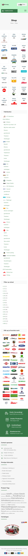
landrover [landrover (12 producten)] (18, 502)
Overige (6, 197)
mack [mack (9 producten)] (6, 504)
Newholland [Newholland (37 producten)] (16, 509)
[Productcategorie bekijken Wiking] (24, 101)
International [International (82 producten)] (16, 498)
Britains (6, 122)
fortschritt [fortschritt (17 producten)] (3, 498)
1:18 (4, 295)
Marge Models (8, 183)
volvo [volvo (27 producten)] (10, 513)
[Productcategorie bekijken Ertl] (14, 47)
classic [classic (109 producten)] (22, 493)
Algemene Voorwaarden (8, 478)
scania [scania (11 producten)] (10, 511)
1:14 (4, 291)
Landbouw (6, 194)
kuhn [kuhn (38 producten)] (9, 503)
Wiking (6, 275)
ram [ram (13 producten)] (22, 509)
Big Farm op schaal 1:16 (10, 124)
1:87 (4, 319)
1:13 (4, 288)
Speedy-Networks (17, 550)
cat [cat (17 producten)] (13, 494)
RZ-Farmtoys (19, 548)
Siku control (7, 241)
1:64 (4, 316)
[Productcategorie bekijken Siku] (4, 89)
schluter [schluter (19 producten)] (14, 511)
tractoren (6, 166)
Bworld (5, 144)
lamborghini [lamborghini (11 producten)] (13, 502)
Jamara (6, 172)
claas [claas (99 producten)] (16, 493)
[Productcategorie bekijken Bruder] (4, 48)
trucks (5, 158)
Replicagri (7, 200)
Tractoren (6, 136)
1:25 (4, 305)
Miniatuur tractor (6, 476)
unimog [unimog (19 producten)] (21, 511)
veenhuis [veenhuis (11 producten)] (7, 513)
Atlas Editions (6, 119)
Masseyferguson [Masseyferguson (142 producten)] (9, 506)
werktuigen (6, 169)
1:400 (4, 323)
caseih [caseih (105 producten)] (9, 493)
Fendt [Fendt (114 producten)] (15, 495)
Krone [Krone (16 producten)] (2, 502)
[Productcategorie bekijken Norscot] (14, 69)
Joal (5, 175)
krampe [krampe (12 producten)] (22, 500)
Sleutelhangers (7, 261)
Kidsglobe (7, 180)
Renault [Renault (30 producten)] (3, 511)
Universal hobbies (9, 256)
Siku (6, 230)
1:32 (4, 307)
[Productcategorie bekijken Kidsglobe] (14, 59)
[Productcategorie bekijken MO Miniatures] (4, 70)
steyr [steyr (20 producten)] (17, 511)
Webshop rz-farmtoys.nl (8, 468)
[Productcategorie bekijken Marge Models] (24, 58)
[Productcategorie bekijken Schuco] (24, 80)
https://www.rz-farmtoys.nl (10, 458)
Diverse (6, 130)
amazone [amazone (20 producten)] (3, 494)
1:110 (4, 321)
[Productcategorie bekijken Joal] (4, 57)
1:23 (4, 300)
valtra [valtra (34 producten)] (3, 513)
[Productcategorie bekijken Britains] (24, 37)
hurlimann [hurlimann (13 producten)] (8, 498)
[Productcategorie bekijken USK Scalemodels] (4, 101)
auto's (5, 233)
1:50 (4, 312)
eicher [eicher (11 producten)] (11, 496)
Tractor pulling (8, 253)
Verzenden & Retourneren (8, 484)
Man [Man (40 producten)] (9, 505)
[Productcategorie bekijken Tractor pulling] (14, 91)
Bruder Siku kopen (6, 470)
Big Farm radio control (9, 127)
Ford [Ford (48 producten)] (23, 496)
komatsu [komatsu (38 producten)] (18, 501)
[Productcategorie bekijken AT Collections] (4, 38)
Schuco (6, 222)
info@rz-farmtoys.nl (9, 452)
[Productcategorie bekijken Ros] (14, 80)
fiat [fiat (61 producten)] (20, 496)
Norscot (6, 189)
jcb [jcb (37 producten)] (23, 498)
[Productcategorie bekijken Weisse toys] (14, 101)
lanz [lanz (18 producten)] (22, 502)
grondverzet (7, 133)
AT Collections (8, 116)
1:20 (4, 298)
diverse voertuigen (8, 210)
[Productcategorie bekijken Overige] (24, 69)
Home (12, 23)
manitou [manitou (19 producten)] (13, 505)
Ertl (5, 164)
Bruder (6, 142)
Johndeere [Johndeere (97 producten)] (5, 500)
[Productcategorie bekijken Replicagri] (4, 80)
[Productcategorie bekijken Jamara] (24, 48)
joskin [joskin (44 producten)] (12, 500)
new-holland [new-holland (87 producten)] (6, 509)
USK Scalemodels (7, 269)
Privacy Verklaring (6, 481)
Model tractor (5, 473)
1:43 (4, 309)
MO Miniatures (8, 186)
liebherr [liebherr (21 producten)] (3, 505)
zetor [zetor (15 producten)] (13, 513)
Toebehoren (7, 152)
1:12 (4, 286)
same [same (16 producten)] (7, 511)
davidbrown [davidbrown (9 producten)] (3, 496)
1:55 (4, 314)
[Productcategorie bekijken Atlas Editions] (14, 36)
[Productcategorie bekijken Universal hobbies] (24, 91)
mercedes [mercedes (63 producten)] (21, 507)
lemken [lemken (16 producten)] (25, 502)
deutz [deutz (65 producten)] (8, 496)
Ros (5, 208)
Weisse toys (8, 272)
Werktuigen (7, 139)
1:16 (4, 293)
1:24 (4, 302)
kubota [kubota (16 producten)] (6, 502)
